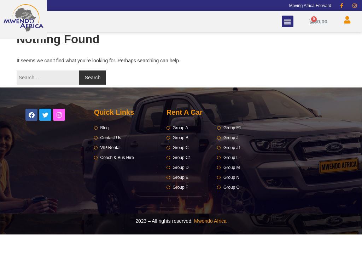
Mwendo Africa (210, 221)
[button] (287, 21)
